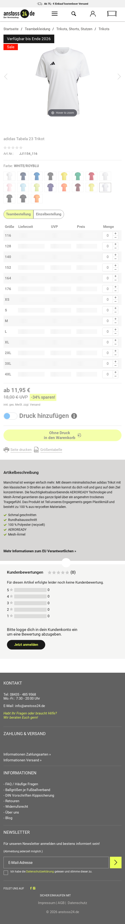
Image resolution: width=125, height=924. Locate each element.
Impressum (46, 903)
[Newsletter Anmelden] (116, 862)
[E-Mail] (56, 862)
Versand (35, 404)
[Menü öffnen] (54, 14)
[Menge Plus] (115, 234)
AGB (61, 903)
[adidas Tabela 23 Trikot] (62, 81)
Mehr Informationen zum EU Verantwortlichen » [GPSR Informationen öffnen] (39, 551)
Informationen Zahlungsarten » (27, 754)
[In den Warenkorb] (62, 435)
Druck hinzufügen (44, 416)
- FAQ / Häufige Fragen (20, 784)
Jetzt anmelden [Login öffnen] (26, 645)
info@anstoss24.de (30, 706)
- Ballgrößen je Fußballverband (26, 790)
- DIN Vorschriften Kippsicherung (28, 796)
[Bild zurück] (6, 76)
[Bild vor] (119, 76)
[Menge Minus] (115, 237)
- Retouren (11, 801)
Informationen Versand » (22, 760)
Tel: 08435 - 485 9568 (19, 694)
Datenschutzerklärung (40, 871)
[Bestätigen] (62, 872)
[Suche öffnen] (73, 14)
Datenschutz (77, 903)
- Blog (7, 818)
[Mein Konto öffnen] (92, 14)
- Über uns (11, 812)
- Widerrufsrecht (15, 807)
